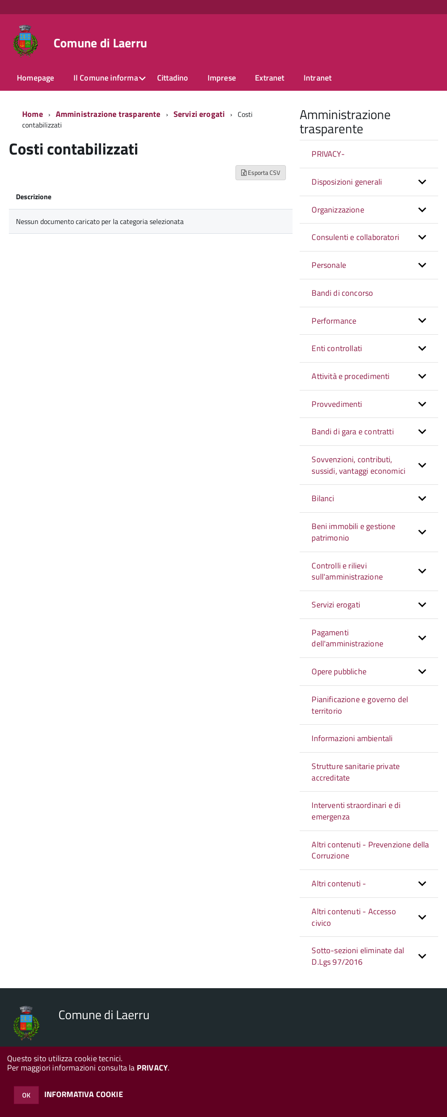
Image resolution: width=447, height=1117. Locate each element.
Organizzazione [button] (338, 210)
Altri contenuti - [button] (339, 883)
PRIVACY (152, 1068)
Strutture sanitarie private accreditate (356, 772)
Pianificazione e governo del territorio (360, 705)
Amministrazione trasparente (108, 114)
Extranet (269, 78)
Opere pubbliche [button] (339, 671)
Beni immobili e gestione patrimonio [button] (353, 532)
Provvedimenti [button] (337, 404)
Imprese (222, 78)
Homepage (35, 78)
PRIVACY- (328, 154)
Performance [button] (334, 321)
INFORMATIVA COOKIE (83, 1094)
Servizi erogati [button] (336, 605)
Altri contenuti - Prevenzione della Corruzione (370, 850)
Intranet (317, 78)
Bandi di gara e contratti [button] (353, 431)
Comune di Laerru (100, 43)
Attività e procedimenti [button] (350, 376)
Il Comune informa (105, 78)
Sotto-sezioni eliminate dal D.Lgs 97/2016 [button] (358, 956)
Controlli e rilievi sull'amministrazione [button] (347, 571)
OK (26, 1095)
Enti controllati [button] (337, 348)
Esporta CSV (260, 172)
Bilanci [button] (323, 498)
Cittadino (173, 78)
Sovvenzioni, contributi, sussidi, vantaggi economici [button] (358, 465)
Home (32, 114)
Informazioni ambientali (352, 738)
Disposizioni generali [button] (347, 182)
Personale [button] (329, 265)
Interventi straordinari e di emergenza (356, 811)
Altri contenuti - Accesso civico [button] (354, 917)
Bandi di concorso (342, 293)
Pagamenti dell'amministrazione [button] (347, 638)
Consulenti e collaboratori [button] (355, 237)
